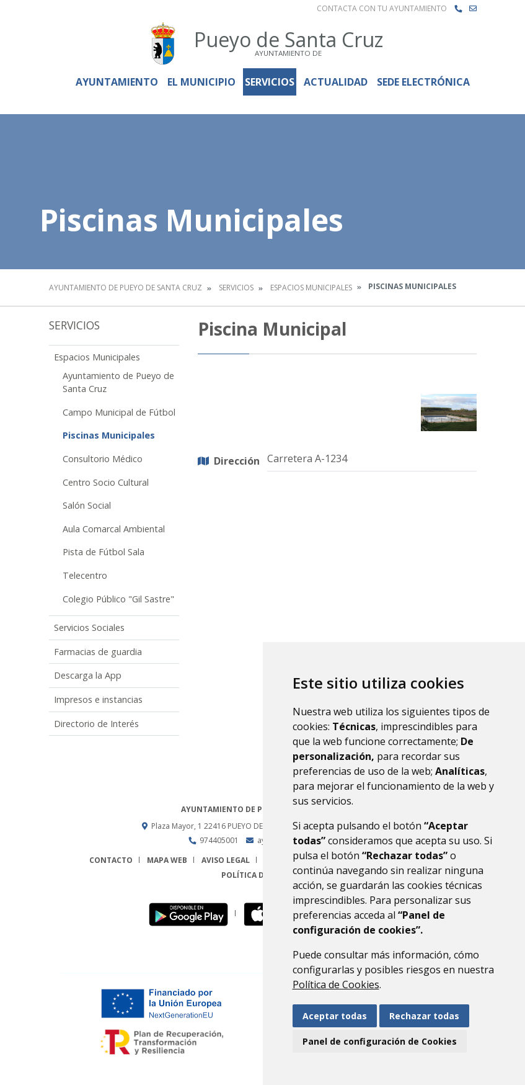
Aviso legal (225, 860)
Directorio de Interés (96, 724)
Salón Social (87, 505)
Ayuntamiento (117, 82)
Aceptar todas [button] (334, 1016)
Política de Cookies (336, 984)
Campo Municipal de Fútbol (119, 412)
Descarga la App (87, 675)
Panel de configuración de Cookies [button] (379, 1041)
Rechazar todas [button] (424, 1016)
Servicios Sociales (89, 627)
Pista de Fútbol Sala (103, 552)
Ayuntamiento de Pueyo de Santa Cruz (125, 287)
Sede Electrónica (423, 82)
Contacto (111, 860)
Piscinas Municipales (109, 435)
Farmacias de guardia (98, 652)
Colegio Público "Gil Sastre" (118, 599)
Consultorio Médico (103, 459)
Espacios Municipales (311, 287)
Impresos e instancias (98, 699)
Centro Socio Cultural (106, 482)
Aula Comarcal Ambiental (114, 529)
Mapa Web (167, 860)
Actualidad (336, 82)
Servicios (269, 82)
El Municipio (201, 82)
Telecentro (85, 575)
